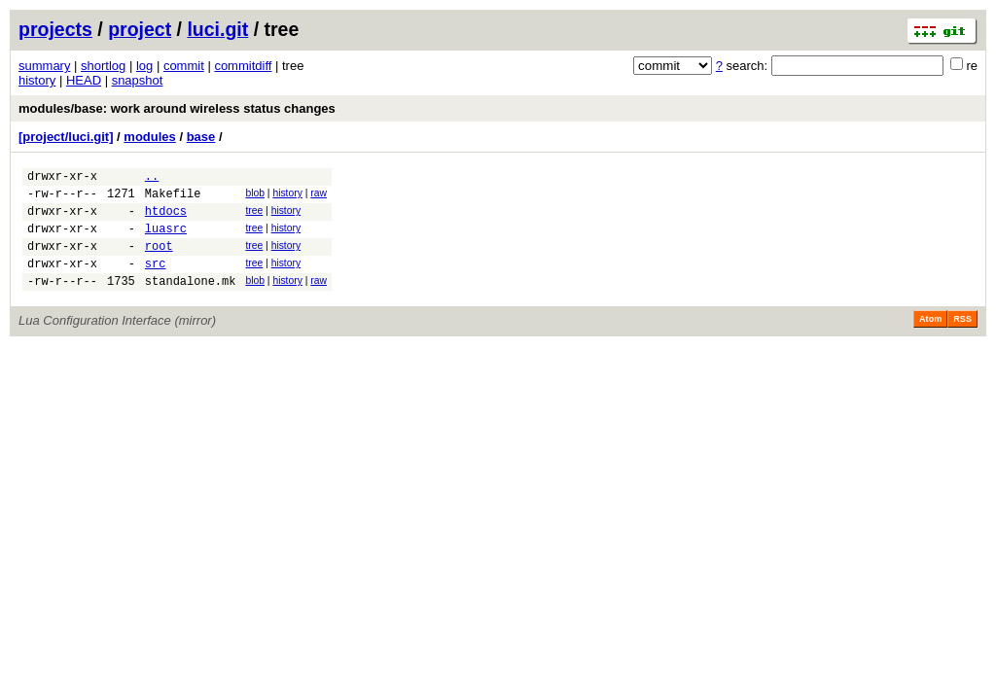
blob (255, 196)
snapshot (137, 80)
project (139, 29)
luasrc (166, 239)
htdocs (166, 219)
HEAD (83, 80)
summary (44, 65)
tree (254, 216)
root (159, 260)
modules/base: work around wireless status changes (177, 108)
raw (318, 196)
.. (152, 178)
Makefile (173, 199)
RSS (962, 339)
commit (183, 65)
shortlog (103, 65)
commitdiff (242, 65)
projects (55, 29)
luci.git (217, 29)
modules (149, 136)
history (36, 80)
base (201, 136)
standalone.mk (190, 301)
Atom (930, 339)
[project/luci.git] (66, 136)
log (144, 65)
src (155, 280)
